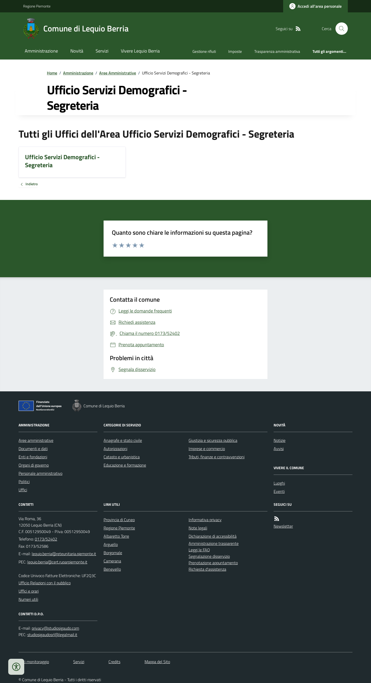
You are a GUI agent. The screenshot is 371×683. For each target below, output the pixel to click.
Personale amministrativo (40, 473)
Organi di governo (34, 465)
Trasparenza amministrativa (277, 51)
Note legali (198, 528)
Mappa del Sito (157, 662)
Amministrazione (41, 50)
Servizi (102, 50)
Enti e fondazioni (33, 457)
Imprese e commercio (207, 448)
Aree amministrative (36, 440)
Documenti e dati (33, 448)
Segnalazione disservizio (209, 556)
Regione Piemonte (36, 6)
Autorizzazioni (115, 448)
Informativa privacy (205, 520)
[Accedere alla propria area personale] (315, 6)
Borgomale (113, 553)
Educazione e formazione (125, 465)
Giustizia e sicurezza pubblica (213, 440)
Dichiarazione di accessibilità (213, 536)
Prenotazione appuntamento (213, 563)
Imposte (235, 51)
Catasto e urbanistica (122, 457)
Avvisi (279, 448)
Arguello (111, 544)
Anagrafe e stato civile (123, 440)
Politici (24, 481)
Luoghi (279, 483)
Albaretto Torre (116, 536)
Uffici (23, 490)
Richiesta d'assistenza (207, 569)
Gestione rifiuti (204, 51)
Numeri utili (28, 599)
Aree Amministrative (117, 73)
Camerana (112, 561)
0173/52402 (46, 539)
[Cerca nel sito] (339, 28)
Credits (114, 662)
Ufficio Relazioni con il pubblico (45, 583)
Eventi (279, 491)
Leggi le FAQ (199, 550)
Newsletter (283, 526)
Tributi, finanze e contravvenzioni (216, 457)
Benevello (112, 569)
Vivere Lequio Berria (140, 50)
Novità (76, 50)
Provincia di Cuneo (119, 520)
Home (52, 73)
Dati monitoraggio (34, 662)
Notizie (279, 440)
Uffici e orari (29, 591)
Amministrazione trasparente (214, 543)
